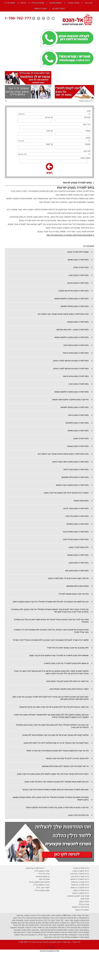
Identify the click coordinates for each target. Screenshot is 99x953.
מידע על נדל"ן (44, 874)
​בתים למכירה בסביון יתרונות (78, 283)
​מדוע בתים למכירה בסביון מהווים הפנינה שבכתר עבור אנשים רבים (63, 454)
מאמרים (11, 3)
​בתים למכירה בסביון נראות (78, 415)
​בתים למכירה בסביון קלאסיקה (77, 423)
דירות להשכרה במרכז (80, 871)
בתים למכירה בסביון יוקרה (78, 384)
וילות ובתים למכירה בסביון (79, 547)
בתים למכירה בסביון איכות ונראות (76, 353)
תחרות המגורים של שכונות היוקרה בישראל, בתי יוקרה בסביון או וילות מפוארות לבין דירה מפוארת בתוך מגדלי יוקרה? (51, 631)
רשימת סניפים (56, 3)
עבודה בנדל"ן (84, 904)
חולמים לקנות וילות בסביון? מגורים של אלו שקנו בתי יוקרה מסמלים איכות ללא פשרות (55, 735)
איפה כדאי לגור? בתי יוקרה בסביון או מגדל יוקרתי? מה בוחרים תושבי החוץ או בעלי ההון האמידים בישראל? (51, 621)
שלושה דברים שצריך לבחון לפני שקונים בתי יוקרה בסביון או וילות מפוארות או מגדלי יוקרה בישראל (51, 640)
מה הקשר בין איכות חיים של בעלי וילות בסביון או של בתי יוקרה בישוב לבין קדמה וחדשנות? (54, 707)
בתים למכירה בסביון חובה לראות (76, 469)
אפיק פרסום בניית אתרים (49, 951)
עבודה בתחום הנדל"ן (41, 885)
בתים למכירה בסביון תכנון (79, 563)
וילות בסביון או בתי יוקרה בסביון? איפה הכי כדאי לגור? (68, 648)
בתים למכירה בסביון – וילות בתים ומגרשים (72, 330)
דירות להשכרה (83, 888)
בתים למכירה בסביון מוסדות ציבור (76, 532)
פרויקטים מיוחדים (43, 876)
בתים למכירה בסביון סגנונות (78, 322)
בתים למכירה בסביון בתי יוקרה (77, 516)
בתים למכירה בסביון (81, 267)
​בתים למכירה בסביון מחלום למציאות (75, 407)
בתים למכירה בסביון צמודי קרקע (76, 508)
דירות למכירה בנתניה (81, 890)
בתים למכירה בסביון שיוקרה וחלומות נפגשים (71, 299)
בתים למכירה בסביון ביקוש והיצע (76, 345)
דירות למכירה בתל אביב (80, 876)
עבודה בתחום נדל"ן (42, 871)
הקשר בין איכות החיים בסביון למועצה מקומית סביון (69, 689)
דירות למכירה (83, 885)
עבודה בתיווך (84, 901)
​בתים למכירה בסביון (81, 438)
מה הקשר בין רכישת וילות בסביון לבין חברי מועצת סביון (67, 681)
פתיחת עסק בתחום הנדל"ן (39, 882)
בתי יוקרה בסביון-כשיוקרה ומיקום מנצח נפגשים (70, 400)
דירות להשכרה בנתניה (80, 893)
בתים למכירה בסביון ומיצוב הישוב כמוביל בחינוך (70, 462)
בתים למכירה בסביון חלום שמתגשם (75, 477)
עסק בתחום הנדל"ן (42, 890)
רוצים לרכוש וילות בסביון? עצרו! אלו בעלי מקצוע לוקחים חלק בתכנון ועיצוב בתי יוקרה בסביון (53, 774)
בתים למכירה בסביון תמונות (78, 555)
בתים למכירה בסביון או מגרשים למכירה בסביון (71, 361)
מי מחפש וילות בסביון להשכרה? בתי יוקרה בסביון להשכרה (66, 663)
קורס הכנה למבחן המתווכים (78, 896)
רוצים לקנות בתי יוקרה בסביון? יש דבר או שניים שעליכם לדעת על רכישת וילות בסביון (56, 743)
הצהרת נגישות (40, 8)
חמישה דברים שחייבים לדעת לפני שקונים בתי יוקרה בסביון (66, 493)
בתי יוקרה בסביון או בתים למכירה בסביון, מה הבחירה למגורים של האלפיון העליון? (57, 807)
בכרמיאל (74, 885)
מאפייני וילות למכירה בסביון (78, 252)
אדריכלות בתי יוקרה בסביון (78, 815)
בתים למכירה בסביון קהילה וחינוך (76, 539)
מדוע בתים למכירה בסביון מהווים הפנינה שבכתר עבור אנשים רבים (63, 314)
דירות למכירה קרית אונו (35, 868)
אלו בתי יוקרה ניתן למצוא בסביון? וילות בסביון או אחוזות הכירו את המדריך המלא (58, 751)
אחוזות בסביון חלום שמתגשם (77, 586)
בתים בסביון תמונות (81, 501)
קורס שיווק (85, 899)
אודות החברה (73, 3)
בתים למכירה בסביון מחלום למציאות (75, 306)
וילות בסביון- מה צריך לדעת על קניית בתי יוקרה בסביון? (67, 758)
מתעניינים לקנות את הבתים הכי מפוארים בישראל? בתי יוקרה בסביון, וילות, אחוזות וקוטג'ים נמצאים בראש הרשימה (51, 798)
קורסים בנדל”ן (38, 3)
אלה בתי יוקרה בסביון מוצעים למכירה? (74, 594)
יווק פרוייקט (43, 879)
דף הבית (88, 3)
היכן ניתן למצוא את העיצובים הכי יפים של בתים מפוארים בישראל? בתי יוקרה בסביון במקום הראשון (51, 602)
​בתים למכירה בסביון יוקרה (78, 275)
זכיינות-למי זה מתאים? (80, 907)
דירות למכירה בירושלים (80, 882)
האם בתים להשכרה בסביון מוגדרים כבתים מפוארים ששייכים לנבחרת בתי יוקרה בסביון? (55, 790)
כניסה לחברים (58, 8)
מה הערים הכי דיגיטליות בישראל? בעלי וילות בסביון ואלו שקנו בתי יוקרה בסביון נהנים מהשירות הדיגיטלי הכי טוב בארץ (52, 726)
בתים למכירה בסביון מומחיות (78, 524)
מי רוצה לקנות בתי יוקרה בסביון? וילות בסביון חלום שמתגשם (65, 766)
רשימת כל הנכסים (82, 910)
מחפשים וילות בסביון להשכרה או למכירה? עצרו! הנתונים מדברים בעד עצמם (59, 655)
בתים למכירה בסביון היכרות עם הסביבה (73, 291)
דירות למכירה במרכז (81, 868)
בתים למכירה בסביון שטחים (78, 260)
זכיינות (23, 3)
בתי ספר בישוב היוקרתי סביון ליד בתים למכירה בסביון (68, 578)
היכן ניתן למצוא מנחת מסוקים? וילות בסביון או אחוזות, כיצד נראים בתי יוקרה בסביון (57, 782)
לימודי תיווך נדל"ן (43, 888)
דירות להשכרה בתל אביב (79, 874)
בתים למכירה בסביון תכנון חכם (77, 571)
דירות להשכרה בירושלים (80, 879)
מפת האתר (49, 947)
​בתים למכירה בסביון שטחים (78, 431)
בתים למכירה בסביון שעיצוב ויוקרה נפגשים (72, 485)
